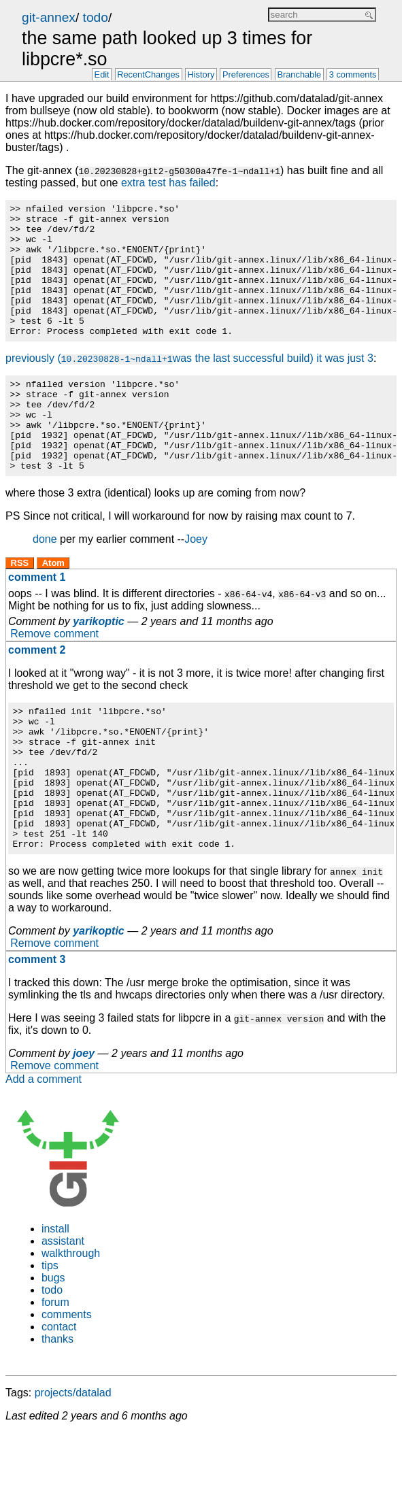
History (201, 75)
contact (59, 1400)
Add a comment (43, 1152)
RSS (20, 608)
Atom (53, 608)
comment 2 (36, 695)
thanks (57, 1412)
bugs (53, 1351)
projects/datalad (73, 1466)
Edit (102, 75)
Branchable (299, 75)
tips (49, 1339)
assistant (62, 1314)
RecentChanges (148, 75)
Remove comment (54, 678)
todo (95, 17)
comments (66, 1388)
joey (84, 1126)
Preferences (245, 75)
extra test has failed (168, 182)
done (45, 584)
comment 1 (36, 622)
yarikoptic (98, 666)
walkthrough (70, 1326)
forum (55, 1375)
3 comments (353, 75)
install (55, 1302)
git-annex (49, 17)
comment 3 (36, 1033)
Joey (195, 584)
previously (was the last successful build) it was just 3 (189, 384)
